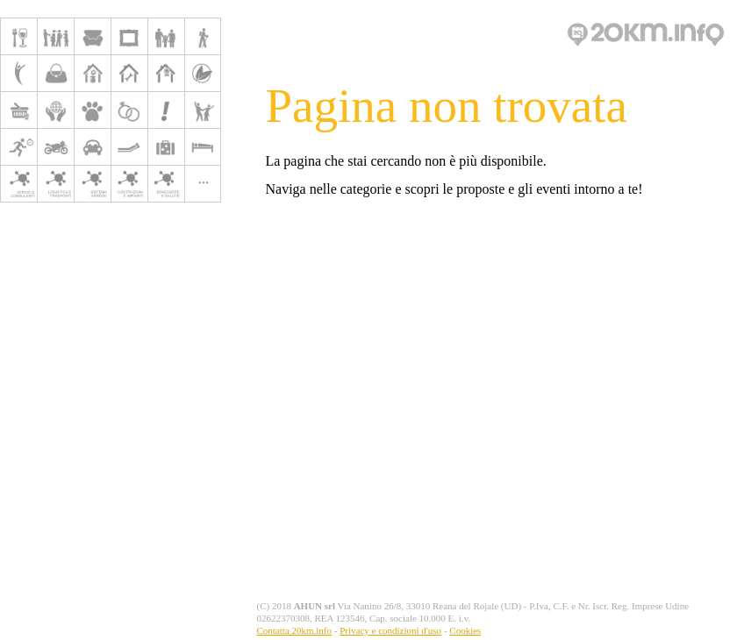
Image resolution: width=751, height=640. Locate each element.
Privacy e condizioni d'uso (390, 630)
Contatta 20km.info (294, 630)
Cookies (465, 630)
